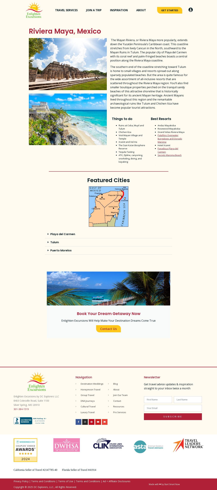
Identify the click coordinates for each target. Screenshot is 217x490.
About (142, 10)
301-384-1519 (21, 409)
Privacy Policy (21, 481)
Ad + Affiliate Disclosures (116, 481)
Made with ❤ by (156, 484)
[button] (108, 234)
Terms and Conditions (43, 481)
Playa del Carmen (62, 234)
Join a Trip (94, 10)
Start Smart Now (172, 484)
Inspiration (120, 10)
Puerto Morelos (61, 250)
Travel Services (67, 10)
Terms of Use (65, 481)
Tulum (54, 242)
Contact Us (108, 329)
